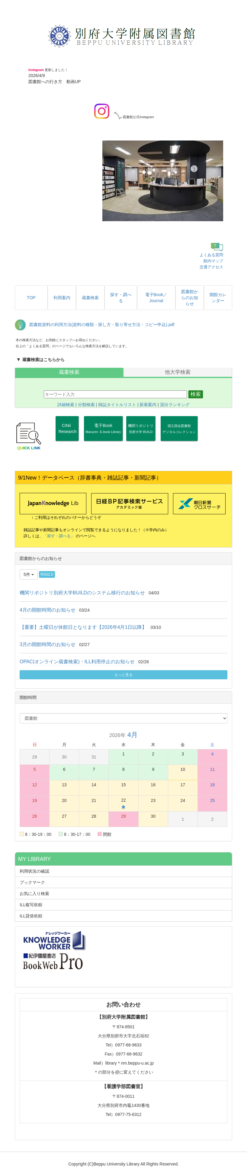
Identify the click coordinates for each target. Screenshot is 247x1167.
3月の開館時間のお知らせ (47, 644)
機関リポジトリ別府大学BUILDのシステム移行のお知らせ (82, 592)
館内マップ (213, 261)
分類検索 (86, 404)
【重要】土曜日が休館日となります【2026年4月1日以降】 (83, 627)
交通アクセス (211, 267)
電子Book (103, 428)
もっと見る (123, 675)
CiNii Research (67, 431)
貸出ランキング (175, 404)
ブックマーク (32, 882)
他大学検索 (178, 372)
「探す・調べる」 (59, 536)
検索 (196, 394)
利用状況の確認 (34, 871)
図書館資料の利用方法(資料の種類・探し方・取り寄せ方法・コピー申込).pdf (102, 324)
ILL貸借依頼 (31, 915)
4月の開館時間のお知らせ (47, 610)
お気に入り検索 (34, 893)
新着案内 (148, 404)
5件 (29, 574)
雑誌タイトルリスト (117, 404)
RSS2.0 (47, 574)
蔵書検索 (69, 372)
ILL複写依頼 (31, 904)
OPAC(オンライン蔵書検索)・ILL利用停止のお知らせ (77, 661)
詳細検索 (65, 404)
